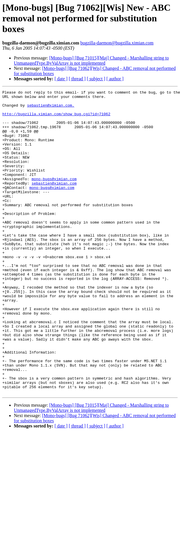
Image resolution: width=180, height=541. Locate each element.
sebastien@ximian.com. (50, 108)
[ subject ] (96, 78)
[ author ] (115, 78)
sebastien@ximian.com (53, 202)
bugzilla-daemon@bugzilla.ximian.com (116, 42)
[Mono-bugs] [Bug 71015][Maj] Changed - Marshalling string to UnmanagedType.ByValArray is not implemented (91, 60)
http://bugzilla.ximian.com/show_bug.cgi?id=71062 (56, 119)
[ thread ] (77, 78)
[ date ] (61, 78)
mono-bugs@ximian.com (53, 197)
